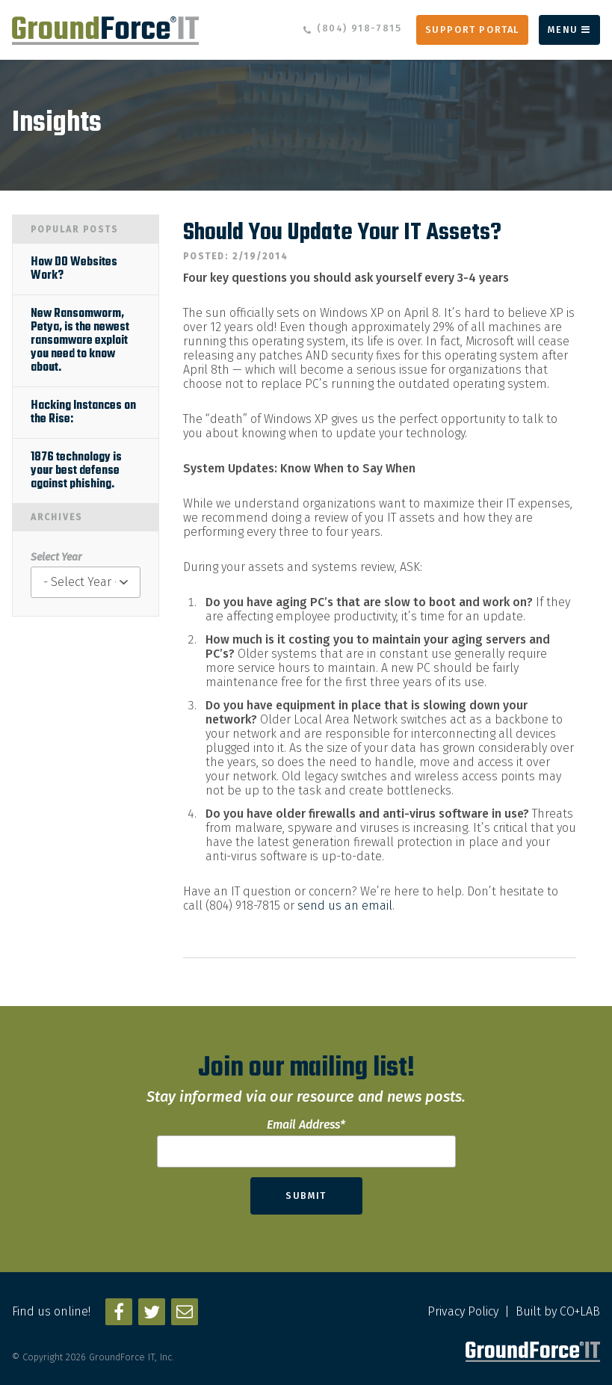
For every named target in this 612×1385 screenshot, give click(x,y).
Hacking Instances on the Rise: (83, 412)
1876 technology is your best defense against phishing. (76, 471)
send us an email (344, 905)
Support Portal (472, 29)
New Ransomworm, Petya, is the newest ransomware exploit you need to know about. (80, 340)
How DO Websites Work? (74, 269)
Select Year (56, 557)
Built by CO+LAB (558, 1311)
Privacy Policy (462, 1311)
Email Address (306, 1124)
